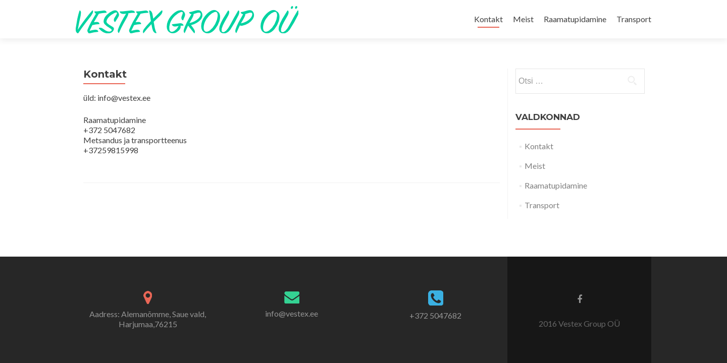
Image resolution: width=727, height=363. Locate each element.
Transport (633, 19)
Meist (523, 19)
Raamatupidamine (575, 19)
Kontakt (488, 19)
